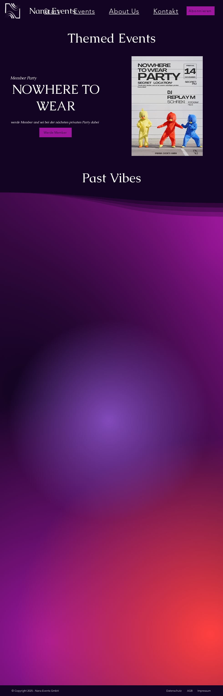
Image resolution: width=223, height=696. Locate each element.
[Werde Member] (55, 132)
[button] (201, 10)
